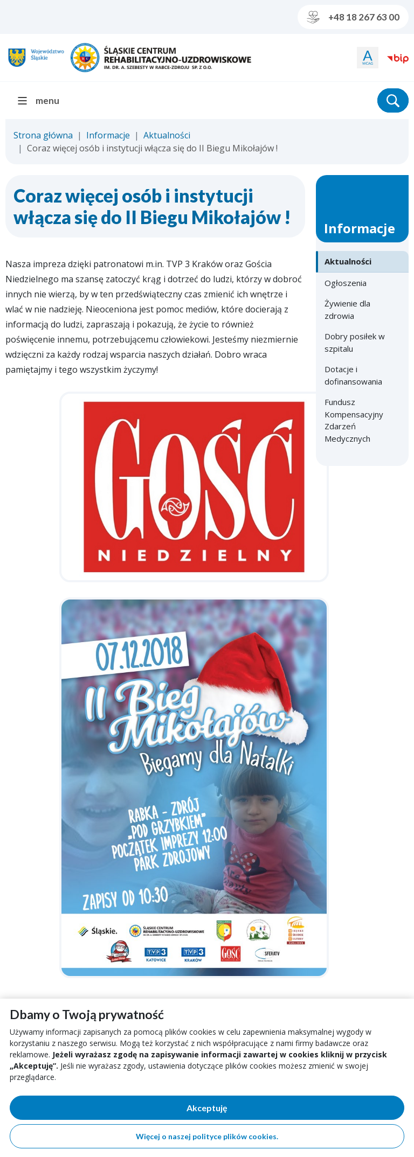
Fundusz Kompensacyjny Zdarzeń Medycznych (354, 420)
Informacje (108, 135)
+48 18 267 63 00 (353, 17)
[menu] (43, 100)
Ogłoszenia (346, 282)
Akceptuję (244, 1110)
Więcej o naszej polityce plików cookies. (207, 1136)
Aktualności (166, 135)
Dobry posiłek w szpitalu (355, 342)
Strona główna (43, 135)
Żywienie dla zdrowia (347, 309)
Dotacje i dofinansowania (353, 375)
